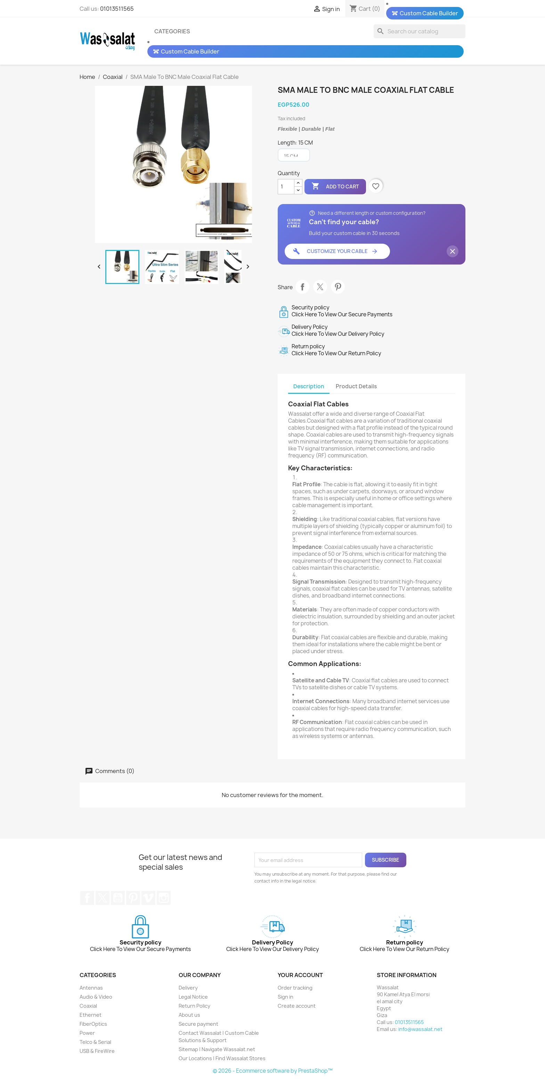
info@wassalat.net (420, 1029)
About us (189, 1015)
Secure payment (198, 1024)
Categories (172, 31)
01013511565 (117, 9)
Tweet (320, 287)
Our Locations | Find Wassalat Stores (222, 1058)
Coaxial (88, 1005)
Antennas (91, 987)
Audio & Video (96, 996)
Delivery (188, 987)
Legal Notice (193, 996)
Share (302, 287)
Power (87, 1033)
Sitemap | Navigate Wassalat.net (217, 1049)
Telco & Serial (95, 1042)
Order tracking (295, 987)
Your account (300, 975)
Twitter (102, 898)
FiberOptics (93, 1024)
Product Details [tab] (356, 386)
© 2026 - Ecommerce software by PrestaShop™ (273, 1070)
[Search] (419, 31)
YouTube (118, 898)
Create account (297, 1005)
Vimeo (148, 898)
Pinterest (338, 287)
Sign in (285, 996)
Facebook (87, 898)
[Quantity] (286, 186)
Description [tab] (308, 386)
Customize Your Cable (335, 251)
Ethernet (90, 1015)
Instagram (164, 898)
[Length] (294, 155)
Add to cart (335, 186)
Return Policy (194, 1005)
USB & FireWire (97, 1051)
